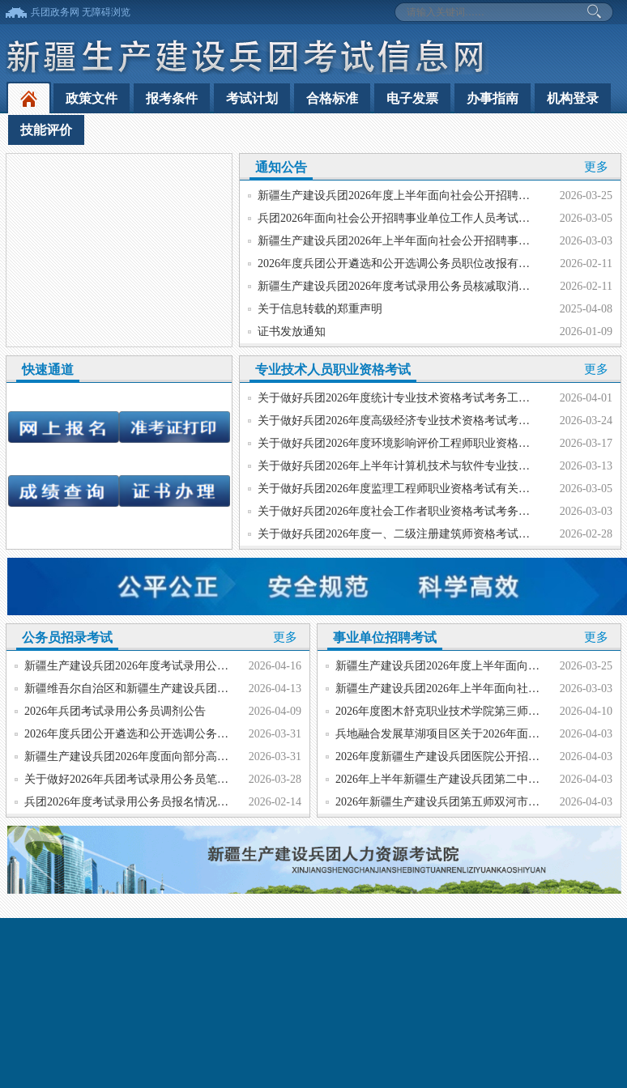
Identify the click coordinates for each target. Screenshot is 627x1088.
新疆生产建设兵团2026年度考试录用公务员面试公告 (154, 666)
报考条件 (172, 98)
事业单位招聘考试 (385, 637)
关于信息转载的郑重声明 (320, 309)
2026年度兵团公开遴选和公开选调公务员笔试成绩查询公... (170, 734)
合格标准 (332, 98)
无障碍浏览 (106, 12)
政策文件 (91, 98)
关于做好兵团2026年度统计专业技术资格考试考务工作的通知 (411, 398)
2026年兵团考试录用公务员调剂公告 (115, 711)
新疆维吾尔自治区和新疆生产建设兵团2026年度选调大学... (170, 688)
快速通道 (48, 369)
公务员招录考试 (67, 637)
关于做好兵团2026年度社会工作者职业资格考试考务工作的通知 (416, 511)
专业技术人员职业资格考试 (333, 369)
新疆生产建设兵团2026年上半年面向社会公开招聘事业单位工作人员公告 (439, 241)
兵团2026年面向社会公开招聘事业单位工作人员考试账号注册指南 (422, 218)
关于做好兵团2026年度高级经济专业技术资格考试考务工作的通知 (422, 420)
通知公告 (281, 167)
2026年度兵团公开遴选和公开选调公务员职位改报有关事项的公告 (422, 263)
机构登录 (573, 98)
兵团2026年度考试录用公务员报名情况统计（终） (149, 802)
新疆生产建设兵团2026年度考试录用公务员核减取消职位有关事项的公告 (439, 286)
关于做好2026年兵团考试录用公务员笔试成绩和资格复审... (170, 779)
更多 (596, 166)
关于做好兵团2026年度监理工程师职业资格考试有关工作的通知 (416, 488)
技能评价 (46, 130)
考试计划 (252, 98)
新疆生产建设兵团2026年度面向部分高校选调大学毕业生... (170, 756)
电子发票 (412, 98)
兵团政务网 (55, 12)
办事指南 (492, 98)
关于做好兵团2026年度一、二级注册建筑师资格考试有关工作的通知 (428, 534)
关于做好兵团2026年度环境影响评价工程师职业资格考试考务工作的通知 (439, 443)
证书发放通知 (292, 331)
